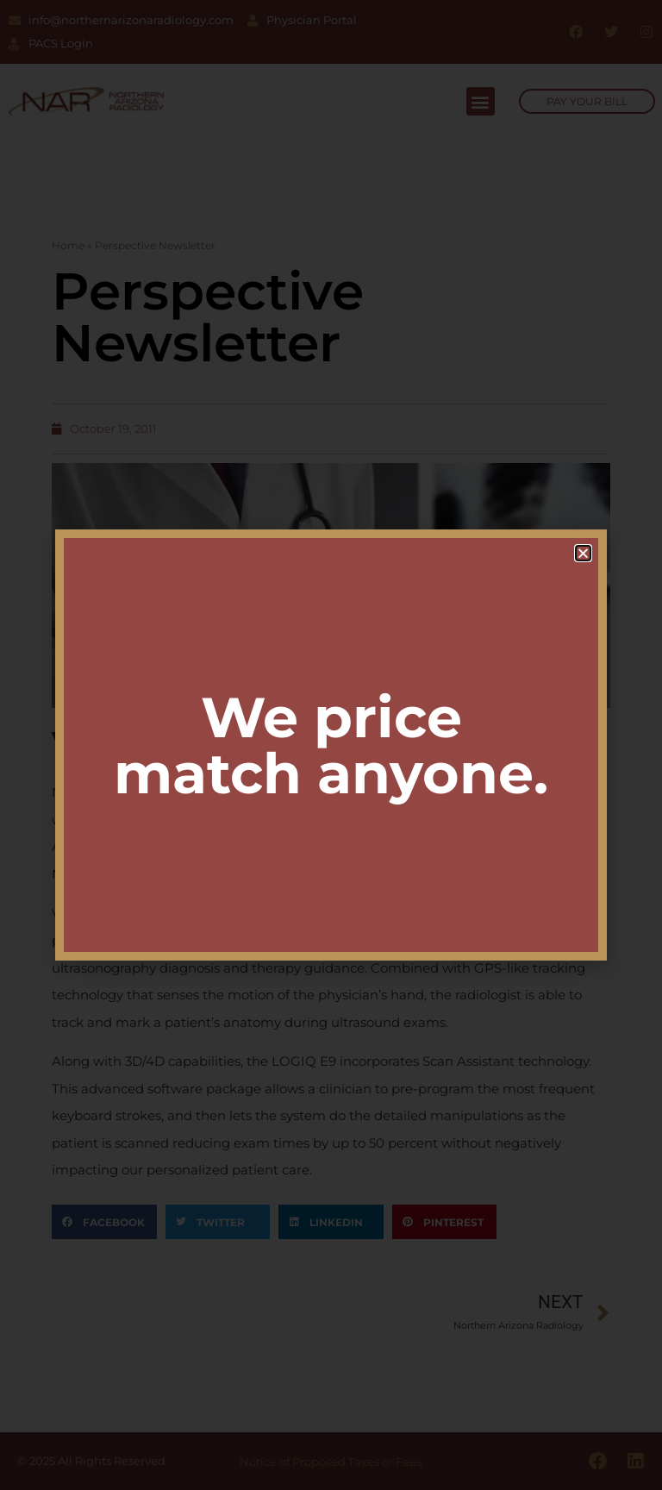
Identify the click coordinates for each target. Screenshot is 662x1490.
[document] (331, 745)
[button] (583, 553)
